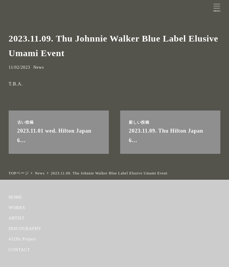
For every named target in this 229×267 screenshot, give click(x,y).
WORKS (17, 207)
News (38, 67)
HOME (15, 197)
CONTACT (19, 249)
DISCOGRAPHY (25, 228)
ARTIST (17, 218)
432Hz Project (22, 239)
